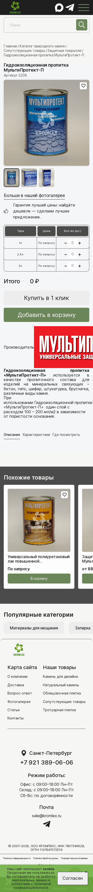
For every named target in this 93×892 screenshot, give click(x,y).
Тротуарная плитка (59, 710)
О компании (17, 677)
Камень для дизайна (60, 677)
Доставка (15, 685)
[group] (46, 123)
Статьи (13, 710)
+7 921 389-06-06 (46, 763)
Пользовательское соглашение (74, 858)
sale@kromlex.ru (46, 815)
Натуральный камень (61, 685)
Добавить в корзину (47, 314)
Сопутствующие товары (64, 701)
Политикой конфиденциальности (32, 886)
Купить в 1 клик (46, 297)
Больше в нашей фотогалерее (34, 195)
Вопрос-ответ (19, 693)
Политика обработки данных (45, 858)
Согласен (72, 878)
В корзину (39, 579)
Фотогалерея (19, 701)
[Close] (86, 871)
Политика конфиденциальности (17, 858)
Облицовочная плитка (62, 693)
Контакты (15, 718)
